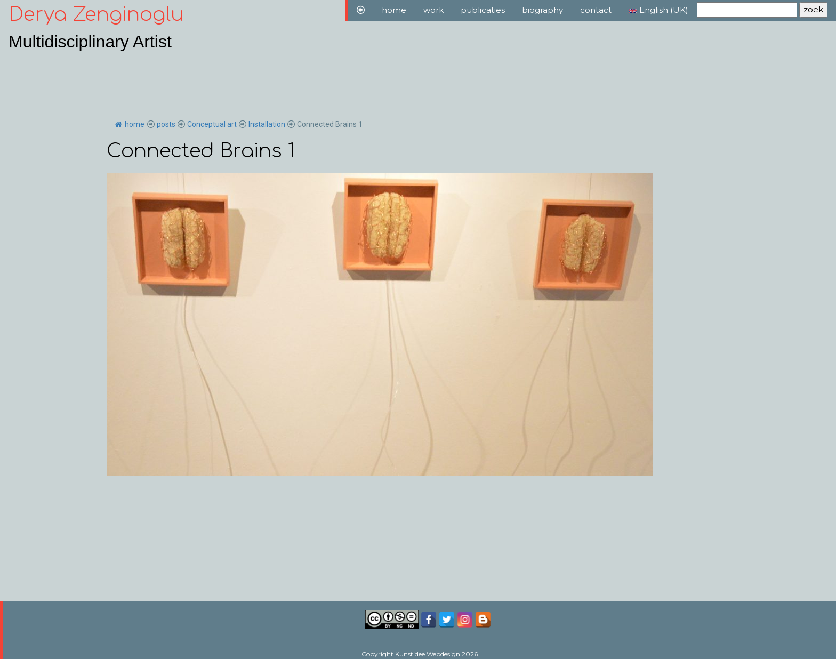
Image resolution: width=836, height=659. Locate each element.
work (433, 10)
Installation (266, 124)
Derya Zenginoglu (96, 14)
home (394, 10)
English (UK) (658, 10)
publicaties (483, 10)
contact (596, 10)
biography (542, 10)
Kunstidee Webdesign (427, 654)
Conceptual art (212, 124)
